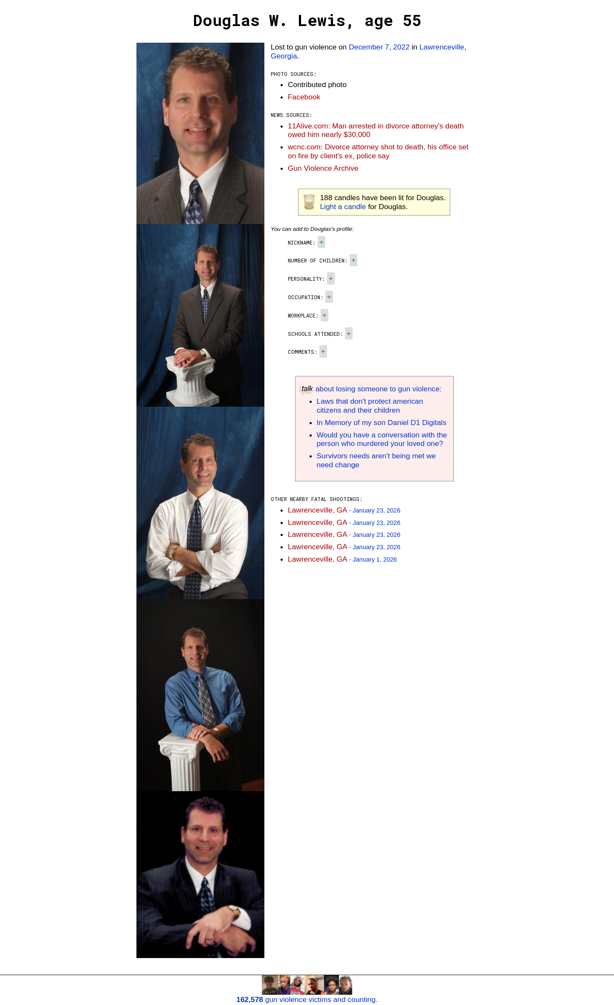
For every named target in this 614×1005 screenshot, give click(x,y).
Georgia (284, 56)
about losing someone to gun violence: (371, 389)
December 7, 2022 (379, 47)
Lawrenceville (442, 47)
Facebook (304, 97)
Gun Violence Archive (323, 168)
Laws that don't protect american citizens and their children (370, 405)
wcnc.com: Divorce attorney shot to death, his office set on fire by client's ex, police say (378, 151)
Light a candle (343, 206)
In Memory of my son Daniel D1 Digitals (381, 422)
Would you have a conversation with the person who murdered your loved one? (382, 439)
